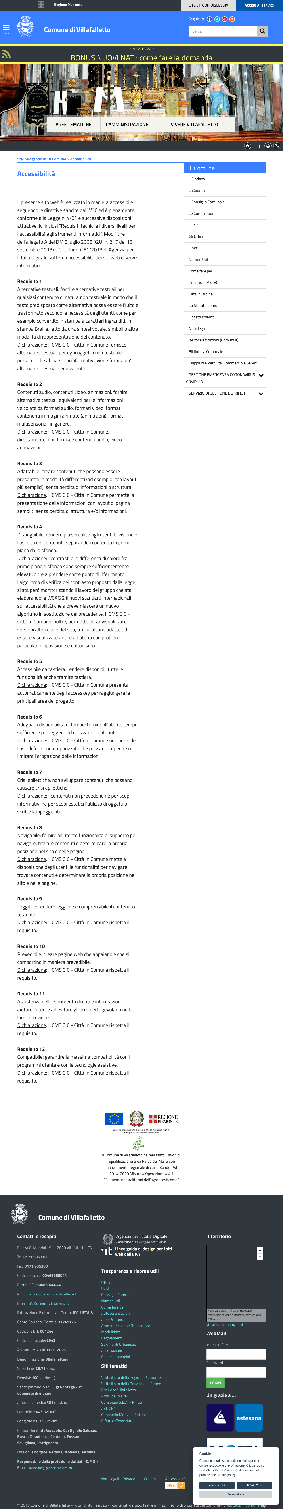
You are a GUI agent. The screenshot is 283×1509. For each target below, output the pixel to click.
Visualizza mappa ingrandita (226, 1324)
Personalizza (236, 1494)
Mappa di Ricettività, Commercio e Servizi (223, 363)
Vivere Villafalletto (194, 124)
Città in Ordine (201, 294)
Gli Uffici (196, 236)
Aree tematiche (74, 124)
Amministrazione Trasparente (125, 1326)
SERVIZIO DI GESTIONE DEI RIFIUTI (217, 393)
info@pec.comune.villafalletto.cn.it (52, 1294)
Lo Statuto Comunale (206, 305)
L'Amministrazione (138, 145)
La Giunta (197, 190)
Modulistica (111, 1332)
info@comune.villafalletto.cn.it (49, 1303)
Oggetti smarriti (202, 317)
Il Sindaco (197, 179)
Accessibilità (175, 1479)
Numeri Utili (199, 259)
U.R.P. (194, 225)
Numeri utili (111, 1301)
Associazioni (111, 1350)
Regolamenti (111, 1338)
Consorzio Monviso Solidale (124, 1415)
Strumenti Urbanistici (119, 1344)
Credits (150, 1479)
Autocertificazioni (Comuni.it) (213, 340)
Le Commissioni (202, 213)
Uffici (105, 1282)
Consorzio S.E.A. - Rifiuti (121, 1402)
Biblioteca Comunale (206, 352)
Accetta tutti (217, 1485)
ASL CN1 (108, 1408)
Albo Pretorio (112, 1319)
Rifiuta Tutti (254, 1485)
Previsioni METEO (204, 282)
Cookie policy (226, 1475)
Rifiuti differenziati (116, 1421)
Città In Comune (246, 1505)
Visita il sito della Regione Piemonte (131, 1377)
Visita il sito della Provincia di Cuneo (131, 1384)
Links (193, 248)
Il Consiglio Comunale (207, 202)
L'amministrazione (127, 124)
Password (214, 1363)
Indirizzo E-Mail (219, 1345)
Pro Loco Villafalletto (118, 1390)
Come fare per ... (202, 271)
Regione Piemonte (68, 4)
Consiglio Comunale (117, 1295)
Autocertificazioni (116, 1313)
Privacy (128, 1479)
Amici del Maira (114, 1396)
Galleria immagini (115, 1357)
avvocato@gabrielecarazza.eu (50, 1467)
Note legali (198, 328)
